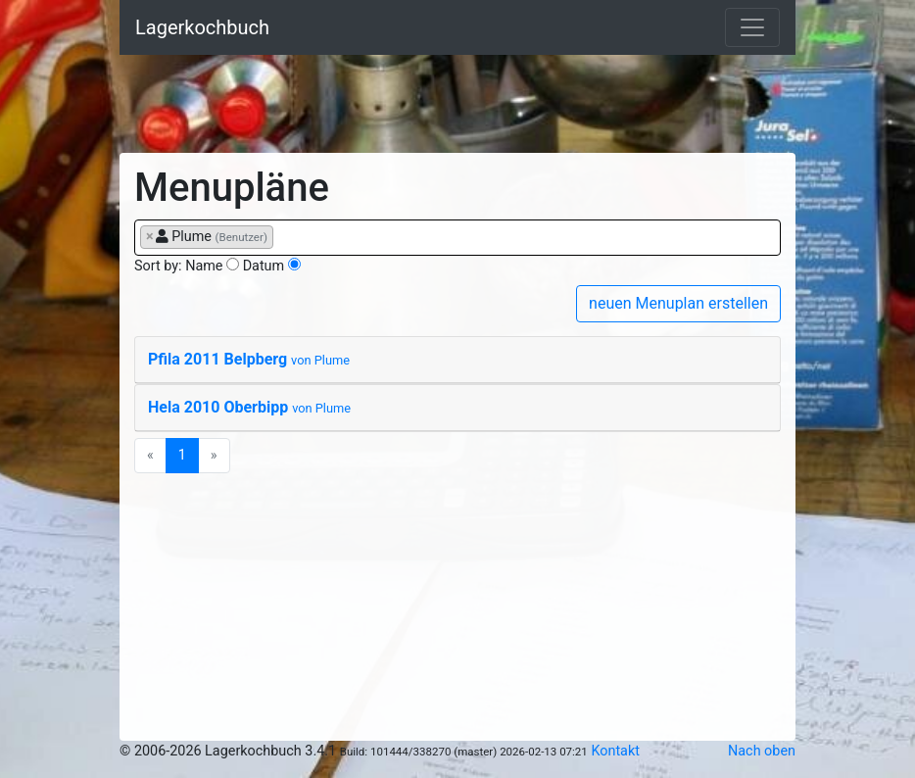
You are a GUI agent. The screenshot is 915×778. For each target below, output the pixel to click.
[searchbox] (283, 236)
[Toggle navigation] (752, 27)
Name (203, 266)
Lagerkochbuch (202, 27)
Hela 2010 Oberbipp (249, 407)
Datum (264, 266)
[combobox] (457, 237)
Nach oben (761, 751)
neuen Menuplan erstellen (678, 303)
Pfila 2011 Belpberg (249, 359)
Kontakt (615, 751)
